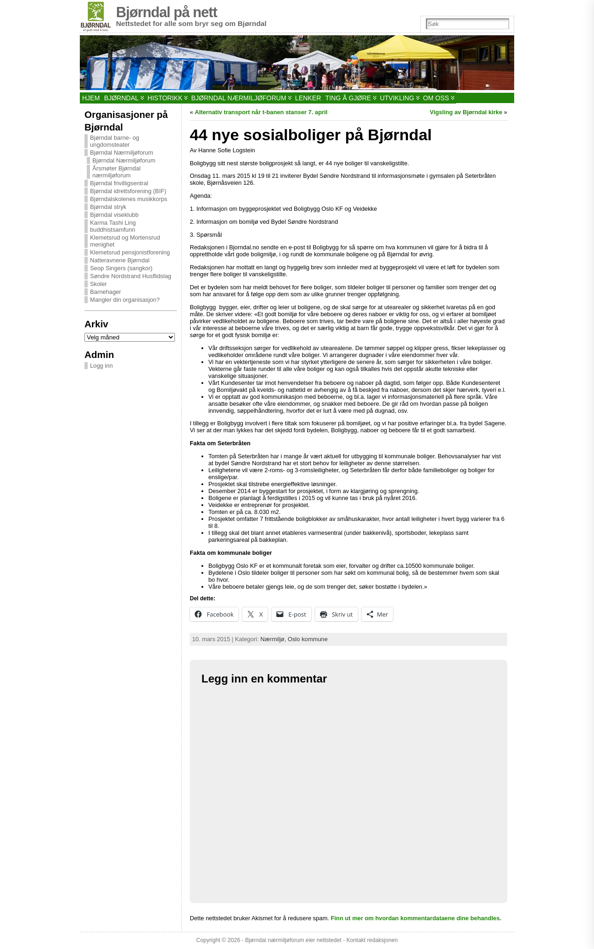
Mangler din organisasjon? (125, 299)
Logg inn (101, 365)
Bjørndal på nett (166, 12)
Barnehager (105, 291)
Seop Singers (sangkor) (121, 268)
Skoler (98, 283)
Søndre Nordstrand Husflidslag (130, 276)
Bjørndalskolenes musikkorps (128, 198)
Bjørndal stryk (108, 206)
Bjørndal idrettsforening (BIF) (128, 191)
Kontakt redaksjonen (372, 940)
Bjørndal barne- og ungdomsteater (114, 141)
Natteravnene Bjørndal (119, 260)
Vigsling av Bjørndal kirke (466, 112)
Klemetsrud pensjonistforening (130, 252)
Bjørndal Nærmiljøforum (121, 152)
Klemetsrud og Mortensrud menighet (125, 241)
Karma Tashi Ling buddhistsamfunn (113, 226)
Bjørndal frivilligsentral (119, 183)
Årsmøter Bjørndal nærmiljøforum (116, 172)
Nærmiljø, (274, 639)
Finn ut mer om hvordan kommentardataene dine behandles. (416, 918)
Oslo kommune (308, 639)
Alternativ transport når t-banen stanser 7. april (261, 112)
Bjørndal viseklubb (114, 214)
